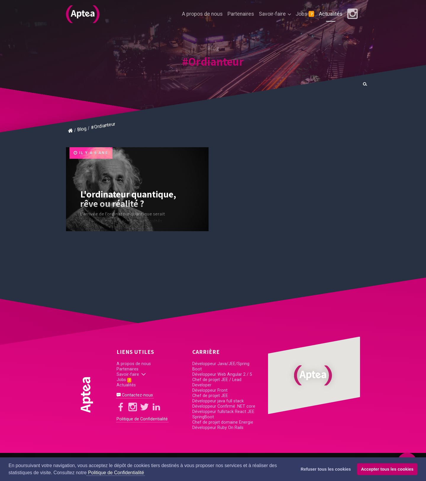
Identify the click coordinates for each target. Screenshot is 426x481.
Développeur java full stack (218, 401)
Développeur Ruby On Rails (217, 427)
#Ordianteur (213, 61)
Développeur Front (209, 390)
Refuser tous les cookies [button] (326, 469)
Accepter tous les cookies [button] (387, 469)
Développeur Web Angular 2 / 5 (222, 374)
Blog (82, 128)
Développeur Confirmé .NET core (223, 406)
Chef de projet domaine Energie (222, 422)
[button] (314, 375)
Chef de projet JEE (210, 395)
